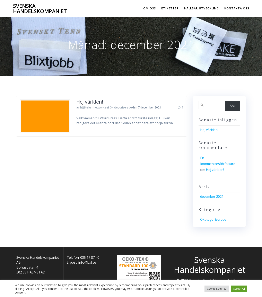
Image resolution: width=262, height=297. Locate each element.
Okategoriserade (121, 107)
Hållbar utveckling (201, 8)
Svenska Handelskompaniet (40, 8)
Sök (233, 106)
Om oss (149, 8)
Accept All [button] (239, 288)
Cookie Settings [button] (216, 288)
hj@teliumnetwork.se (94, 107)
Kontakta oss (236, 8)
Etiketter (170, 8)
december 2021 (212, 196)
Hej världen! (89, 101)
